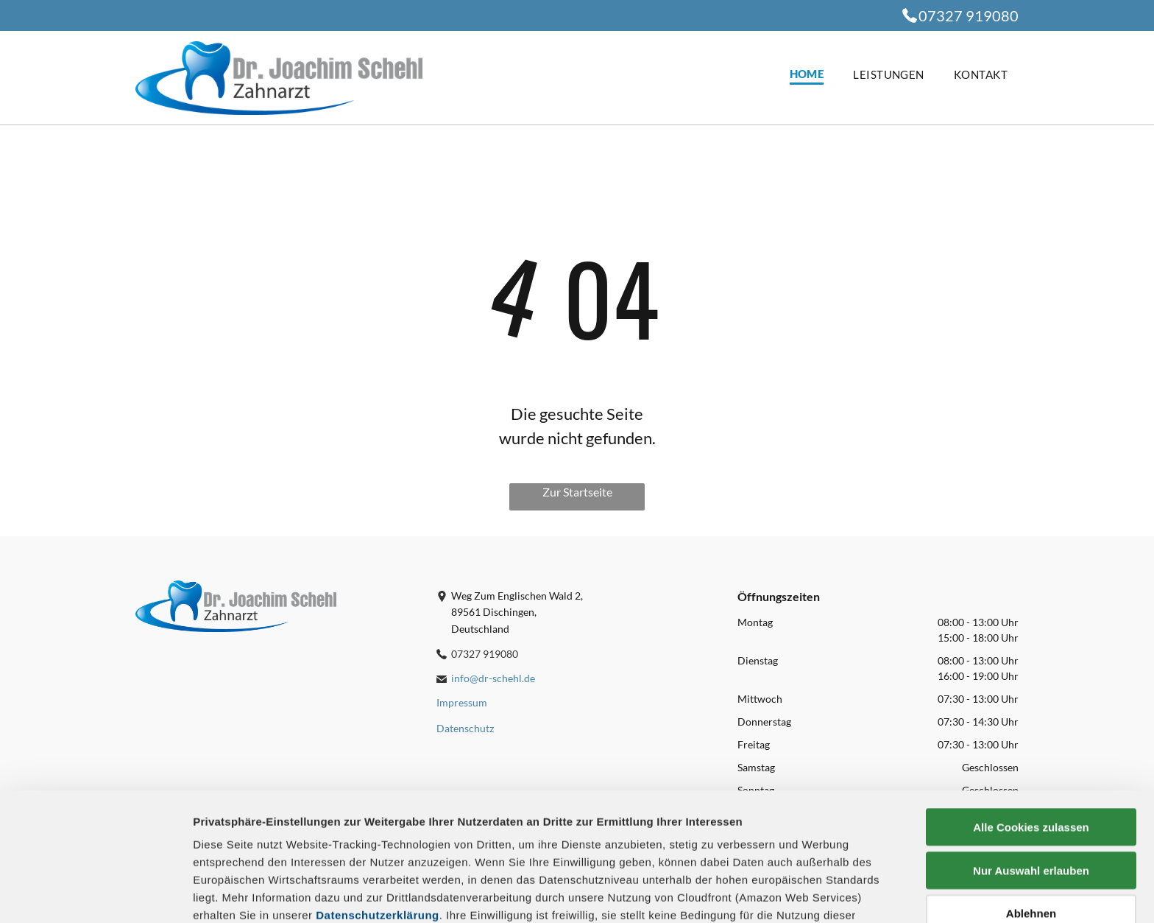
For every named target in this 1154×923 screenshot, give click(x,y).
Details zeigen (783, 894)
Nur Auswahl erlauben (1031, 750)
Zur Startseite (577, 492)
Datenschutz (300, 855)
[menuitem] (792, 75)
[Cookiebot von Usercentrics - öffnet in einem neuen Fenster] (95, 894)
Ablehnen (1031, 793)
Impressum (224, 855)
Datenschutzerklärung (377, 795)
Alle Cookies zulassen (1031, 707)
